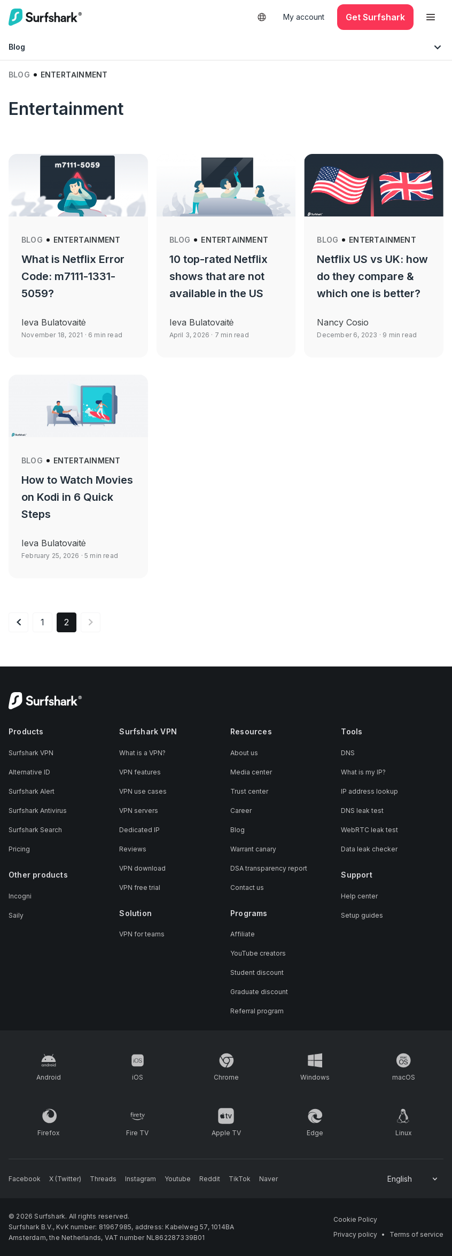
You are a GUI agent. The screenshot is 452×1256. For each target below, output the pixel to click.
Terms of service (416, 1234)
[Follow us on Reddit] (209, 1179)
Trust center (249, 791)
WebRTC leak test (369, 830)
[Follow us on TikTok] (240, 1179)
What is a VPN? (142, 753)
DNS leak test (362, 811)
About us (244, 753)
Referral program (257, 1011)
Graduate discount (259, 992)
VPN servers (138, 811)
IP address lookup (369, 791)
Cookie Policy (355, 1219)
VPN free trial (139, 887)
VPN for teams (142, 934)
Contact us (247, 887)
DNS (348, 753)
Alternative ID (29, 772)
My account (303, 16)
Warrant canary (253, 849)
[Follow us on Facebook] (25, 1179)
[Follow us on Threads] (103, 1179)
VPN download (142, 868)
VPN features (140, 772)
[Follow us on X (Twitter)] (65, 1179)
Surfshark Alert (31, 791)
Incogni (20, 896)
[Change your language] (413, 1179)
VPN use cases (143, 791)
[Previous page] (18, 622)
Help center (359, 896)
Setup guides (362, 915)
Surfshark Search (35, 830)
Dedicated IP (139, 830)
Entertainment (87, 239)
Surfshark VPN (31, 753)
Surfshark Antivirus (38, 811)
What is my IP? (363, 772)
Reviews (132, 849)
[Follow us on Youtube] (178, 1179)
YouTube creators (258, 953)
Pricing (19, 849)
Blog (19, 74)
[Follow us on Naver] (268, 1179)
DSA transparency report (268, 868)
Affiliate (242, 934)
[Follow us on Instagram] (140, 1179)
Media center (251, 772)
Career (241, 811)
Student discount (257, 972)
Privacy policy (355, 1234)
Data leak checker (369, 849)
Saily (16, 915)
